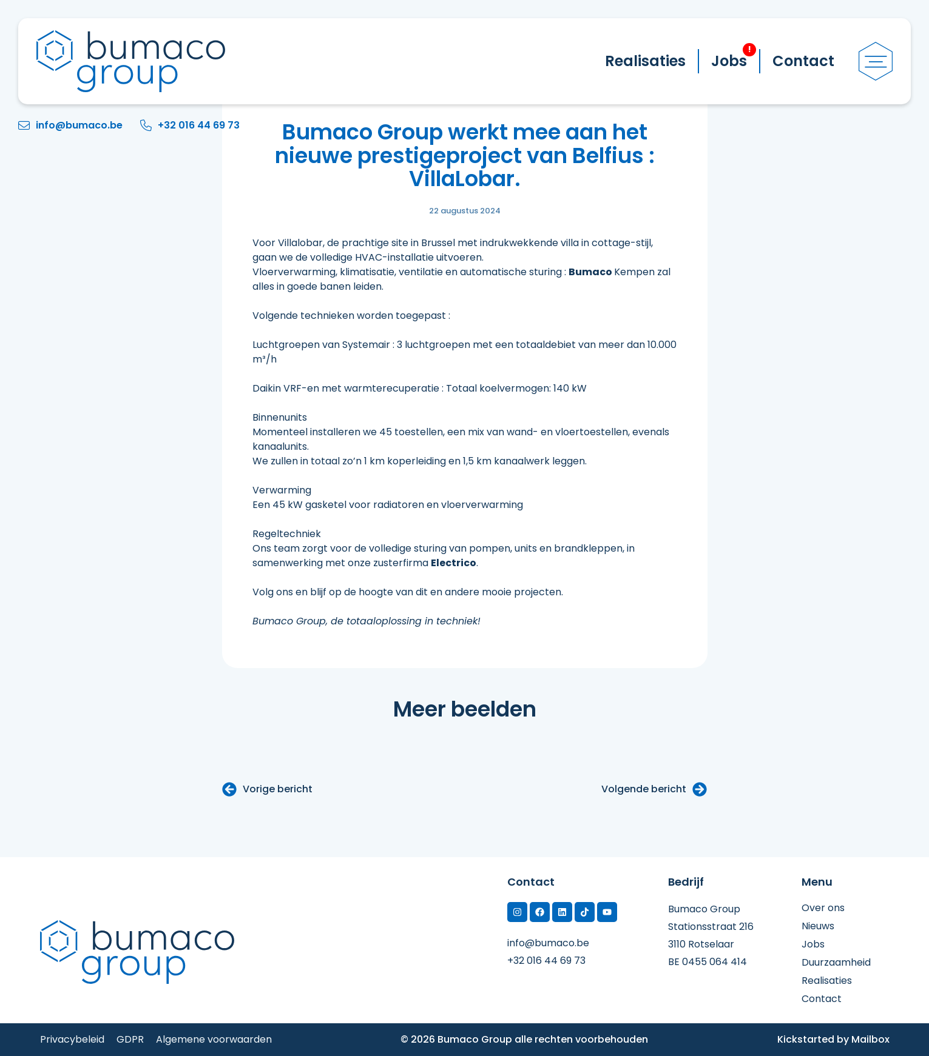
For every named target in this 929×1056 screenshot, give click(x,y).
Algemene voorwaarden (214, 1040)
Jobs (733, 57)
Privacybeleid (72, 1040)
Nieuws (818, 926)
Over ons (823, 908)
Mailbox (870, 1039)
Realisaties (645, 61)
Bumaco (590, 272)
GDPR (130, 1040)
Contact (803, 61)
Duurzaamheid (836, 963)
